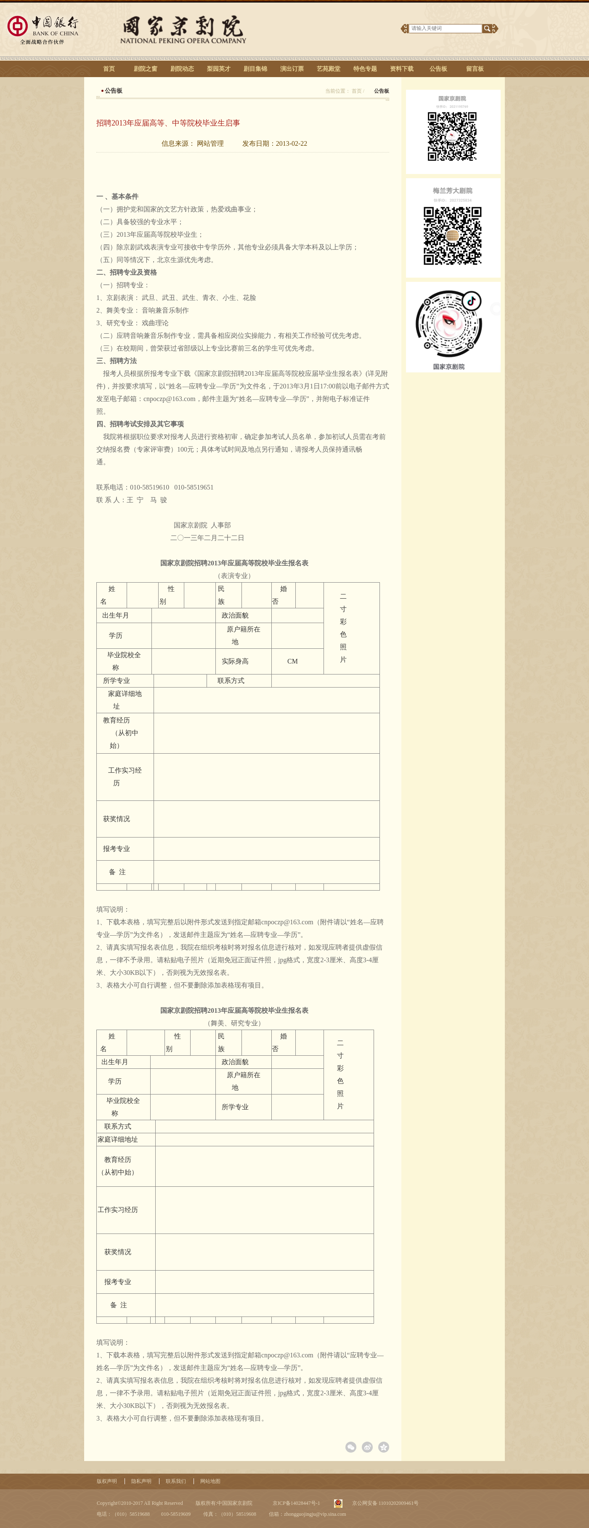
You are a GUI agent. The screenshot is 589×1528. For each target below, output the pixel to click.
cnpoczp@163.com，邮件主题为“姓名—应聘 (208, 398)
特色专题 (365, 69)
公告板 (438, 69)
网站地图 (210, 1481)
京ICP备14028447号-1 (295, 1503)
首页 (109, 69)
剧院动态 (182, 69)
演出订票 (292, 69)
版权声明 (107, 1481)
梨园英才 (219, 69)
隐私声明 (141, 1481)
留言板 (475, 69)
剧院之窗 (145, 69)
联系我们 (176, 1481)
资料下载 (402, 69)
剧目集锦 (255, 69)
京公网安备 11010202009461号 (385, 1503)
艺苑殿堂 (328, 69)
